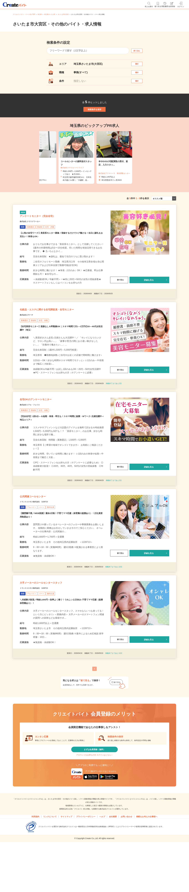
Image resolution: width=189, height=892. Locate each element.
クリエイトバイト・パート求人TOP (24, 14)
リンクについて (50, 864)
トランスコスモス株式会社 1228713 (41, 536)
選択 (139, 65)
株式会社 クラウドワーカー (35, 239)
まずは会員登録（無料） (94, 792)
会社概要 (113, 864)
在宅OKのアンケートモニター (44, 427)
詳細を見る (148, 298)
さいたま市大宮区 (63, 14)
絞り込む (139, 51)
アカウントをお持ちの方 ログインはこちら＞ (94, 800)
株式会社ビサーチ (30, 338)
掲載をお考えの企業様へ (146, 864)
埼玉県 (39, 14)
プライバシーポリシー (85, 864)
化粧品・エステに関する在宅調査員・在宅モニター (62, 332)
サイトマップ (66, 864)
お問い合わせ (126, 864)
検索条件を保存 (94, 119)
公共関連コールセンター (40, 529)
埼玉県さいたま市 (49, 14)
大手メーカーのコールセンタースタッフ (53, 621)
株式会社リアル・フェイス (35, 434)
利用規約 (35, 864)
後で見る (119, 298)
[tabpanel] (94, 171)
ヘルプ (102, 864)
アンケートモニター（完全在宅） (47, 233)
